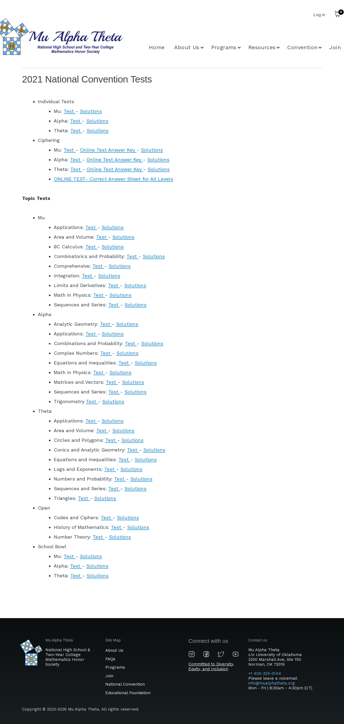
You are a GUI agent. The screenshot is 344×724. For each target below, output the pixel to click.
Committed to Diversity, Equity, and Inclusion (211, 666)
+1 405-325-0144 (265, 673)
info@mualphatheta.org (271, 683)
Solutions (91, 111)
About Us (114, 650)
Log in (319, 14)
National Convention (125, 684)
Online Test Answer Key (108, 150)
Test (70, 111)
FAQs (110, 659)
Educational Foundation (127, 692)
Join (109, 675)
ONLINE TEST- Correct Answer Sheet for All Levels (113, 179)
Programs (115, 667)
